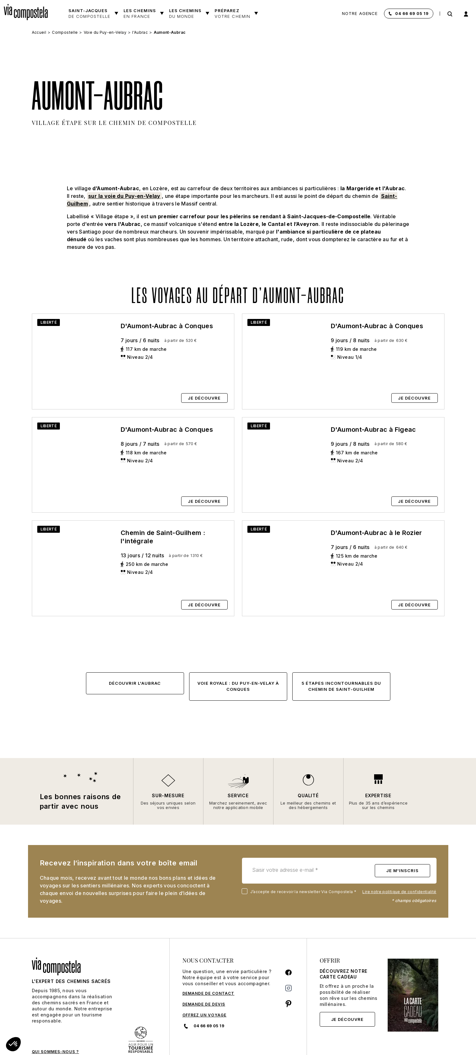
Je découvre (347, 976)
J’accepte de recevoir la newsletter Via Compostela (300, 849)
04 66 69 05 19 (412, 13)
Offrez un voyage (204, 972)
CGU (222, 1038)
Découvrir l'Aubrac (135, 640)
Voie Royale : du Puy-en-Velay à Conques (238, 643)
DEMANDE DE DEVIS (203, 961)
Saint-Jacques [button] (89, 13)
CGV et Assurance (193, 1038)
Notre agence (360, 13)
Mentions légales (356, 1038)
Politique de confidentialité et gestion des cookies (283, 1038)
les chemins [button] (185, 13)
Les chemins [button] (140, 13)
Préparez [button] (232, 13)
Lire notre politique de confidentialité (399, 849)
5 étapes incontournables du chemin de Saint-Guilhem (341, 643)
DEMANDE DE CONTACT (208, 950)
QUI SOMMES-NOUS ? (55, 1008)
